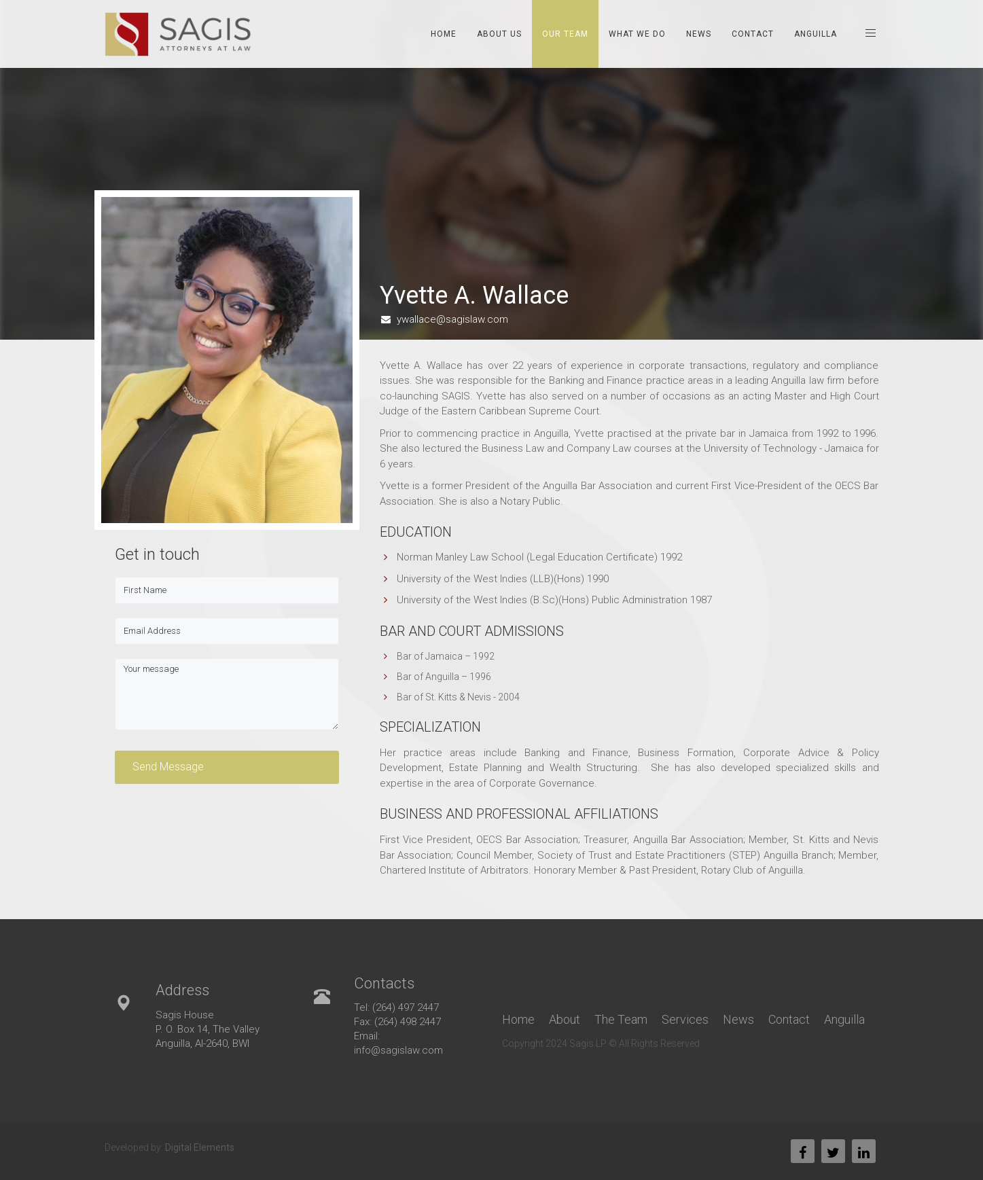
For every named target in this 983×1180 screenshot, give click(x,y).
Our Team (565, 34)
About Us (499, 34)
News (698, 34)
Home (444, 34)
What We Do (637, 34)
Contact (753, 34)
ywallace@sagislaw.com (452, 319)
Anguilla (815, 34)
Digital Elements (199, 1147)
